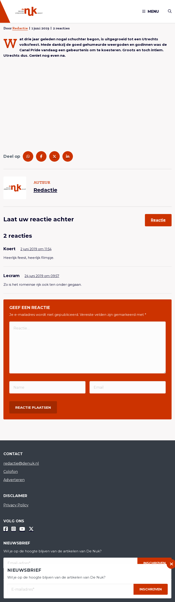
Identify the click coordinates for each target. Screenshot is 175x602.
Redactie (20, 28)
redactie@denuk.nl (21, 463)
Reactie (158, 220)
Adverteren (14, 480)
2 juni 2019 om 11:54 (36, 249)
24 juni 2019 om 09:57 (42, 276)
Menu (150, 11)
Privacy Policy (15, 505)
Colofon (10, 471)
